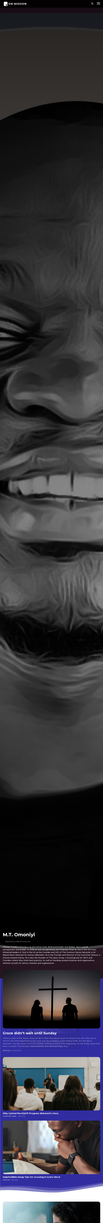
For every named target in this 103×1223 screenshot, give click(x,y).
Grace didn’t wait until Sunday (30, 1033)
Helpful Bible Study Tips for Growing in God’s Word (31, 1177)
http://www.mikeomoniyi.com (18, 941)
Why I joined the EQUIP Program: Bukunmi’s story (30, 1113)
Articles (6, 1050)
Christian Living (9, 1116)
